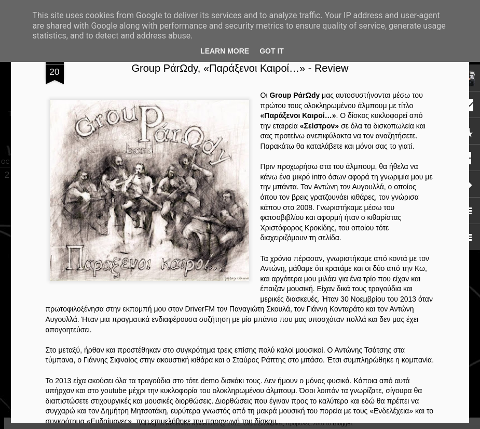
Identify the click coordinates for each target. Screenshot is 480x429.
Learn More (224, 51)
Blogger (342, 423)
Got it (271, 51)
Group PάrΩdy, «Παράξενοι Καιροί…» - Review (240, 68)
